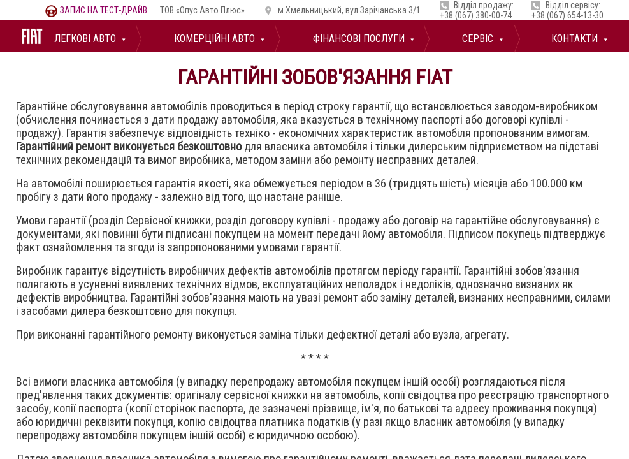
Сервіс (476, 39)
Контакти (573, 39)
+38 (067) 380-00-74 (476, 15)
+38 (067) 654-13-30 (567, 15)
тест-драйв (96, 10)
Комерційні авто (213, 39)
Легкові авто (84, 39)
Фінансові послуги (357, 39)
